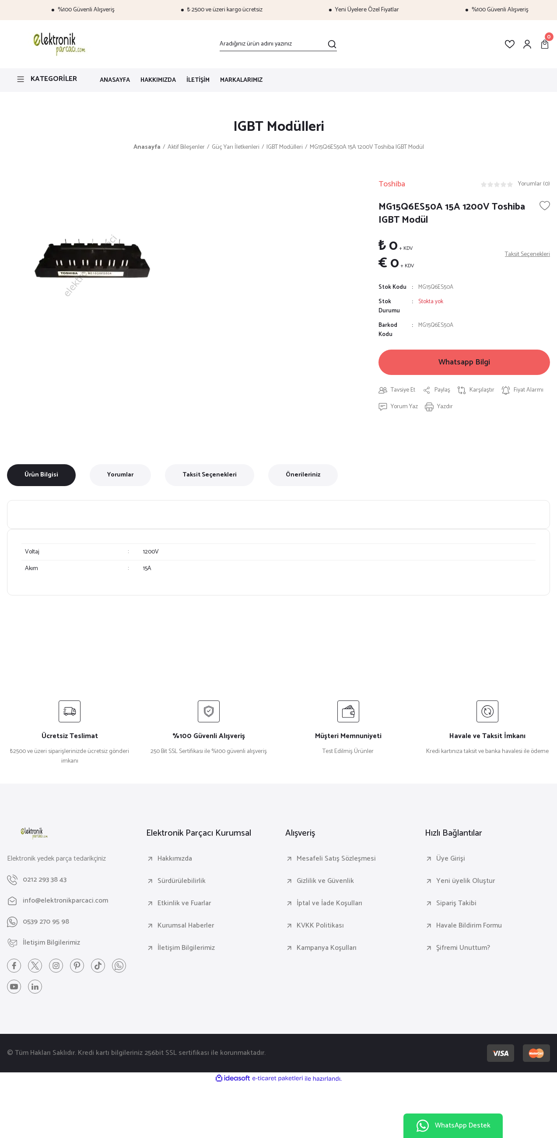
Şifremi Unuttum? (463, 948)
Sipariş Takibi (456, 903)
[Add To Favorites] (544, 205)
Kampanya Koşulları (327, 948)
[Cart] (544, 44)
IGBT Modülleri (278, 127)
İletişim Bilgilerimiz (186, 948)
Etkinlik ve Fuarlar (184, 903)
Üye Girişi (450, 859)
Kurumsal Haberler (186, 926)
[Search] (278, 44)
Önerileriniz (303, 475)
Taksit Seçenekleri (209, 475)
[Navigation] (46, 79)
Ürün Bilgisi (41, 475)
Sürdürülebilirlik (182, 881)
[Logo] (58, 44)
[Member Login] (527, 44)
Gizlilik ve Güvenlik (325, 881)
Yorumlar (120, 475)
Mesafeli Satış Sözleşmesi (336, 859)
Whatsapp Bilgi (464, 362)
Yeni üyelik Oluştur (465, 881)
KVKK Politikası (320, 926)
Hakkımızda (175, 859)
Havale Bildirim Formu (469, 926)
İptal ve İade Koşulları (329, 903)
